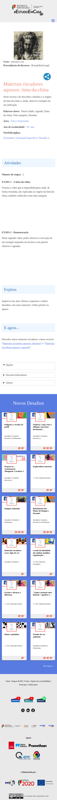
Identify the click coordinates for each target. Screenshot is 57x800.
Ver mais (47, 666)
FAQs (26, 681)
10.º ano (30, 127)
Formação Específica (26, 138)
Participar (23, 684)
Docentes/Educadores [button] (16, 375)
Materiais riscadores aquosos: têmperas (22, 343)
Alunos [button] (9, 382)
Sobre (8, 681)
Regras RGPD (17, 681)
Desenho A (44, 138)
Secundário (8, 138)
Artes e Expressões (19, 121)
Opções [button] (9, 365)
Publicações (33, 684)
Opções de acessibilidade (40, 681)
